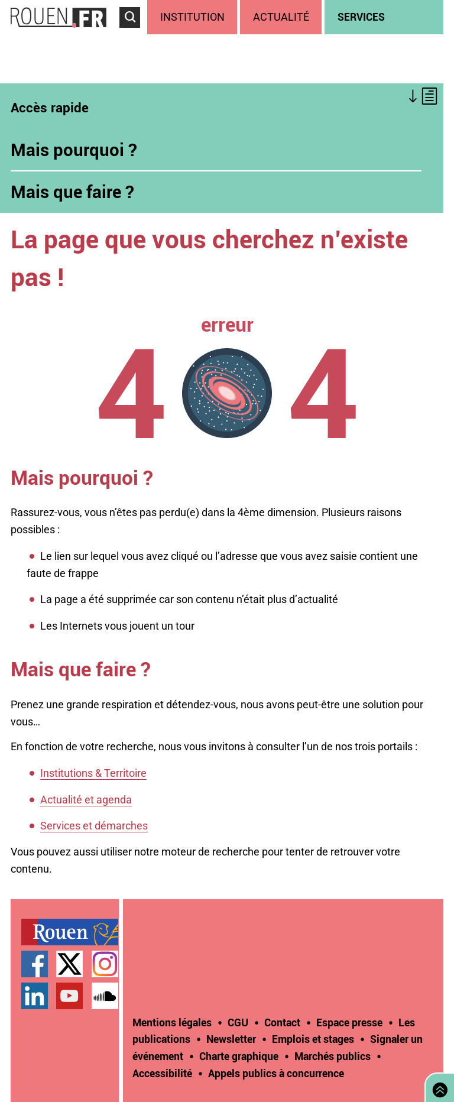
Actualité (281, 17)
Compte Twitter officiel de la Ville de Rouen (69, 964)
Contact (282, 1022)
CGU (238, 1022)
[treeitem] (193, 17)
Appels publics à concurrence (276, 1073)
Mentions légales (172, 1022)
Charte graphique (238, 1056)
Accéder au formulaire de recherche (133, 33)
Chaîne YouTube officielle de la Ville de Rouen (69, 996)
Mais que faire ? (72, 191)
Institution (192, 17)
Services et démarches (94, 825)
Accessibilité (162, 1073)
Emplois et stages (313, 1039)
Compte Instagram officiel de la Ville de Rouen (105, 964)
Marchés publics (332, 1056)
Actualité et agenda (86, 799)
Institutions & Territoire (93, 773)
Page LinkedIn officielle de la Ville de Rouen (34, 996)
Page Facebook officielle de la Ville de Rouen (34, 964)
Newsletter (231, 1039)
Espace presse (349, 1022)
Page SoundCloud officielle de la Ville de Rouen (105, 996)
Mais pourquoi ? (74, 149)
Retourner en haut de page (437, 1086)
